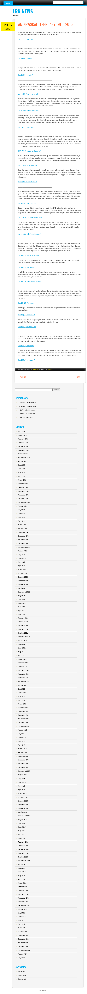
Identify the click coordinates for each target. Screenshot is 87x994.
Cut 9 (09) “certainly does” (27, 182)
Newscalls (36, 369)
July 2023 (21, 555)
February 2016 (23, 887)
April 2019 (21, 745)
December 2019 (23, 715)
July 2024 (21, 510)
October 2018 (23, 767)
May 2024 (21, 517)
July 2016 (21, 868)
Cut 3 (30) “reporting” (25, 75)
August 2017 (22, 820)
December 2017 (23, 805)
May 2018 (21, 786)
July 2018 (21, 778)
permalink (50, 369)
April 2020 (21, 700)
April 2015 (21, 924)
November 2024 (23, 495)
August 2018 (22, 775)
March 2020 (22, 704)
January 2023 (23, 577)
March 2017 (22, 838)
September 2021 (24, 637)
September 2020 (24, 681)
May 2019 (21, 741)
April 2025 (21, 476)
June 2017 (21, 827)
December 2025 (23, 446)
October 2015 (23, 902)
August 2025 (22, 461)
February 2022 (23, 618)
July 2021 (21, 644)
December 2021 (23, 625)
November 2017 (23, 808)
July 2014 (21, 958)
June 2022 (21, 603)
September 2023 (24, 547)
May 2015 (21, 920)
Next (79, 377)
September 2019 (24, 726)
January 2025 (23, 487)
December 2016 (23, 849)
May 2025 (21, 472)
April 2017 (21, 834)
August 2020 (22, 685)
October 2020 (23, 678)
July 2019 (21, 734)
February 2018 (23, 797)
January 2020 (23, 711)
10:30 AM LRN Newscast (27, 406)
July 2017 (21, 823)
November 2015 (23, 898)
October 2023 (23, 543)
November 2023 (23, 540)
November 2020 (23, 674)
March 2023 (22, 569)
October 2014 (23, 946)
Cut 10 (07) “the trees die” (27, 203)
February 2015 (23, 931)
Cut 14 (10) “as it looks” (26, 267)
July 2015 (21, 913)
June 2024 (21, 513)
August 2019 (22, 730)
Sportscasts (22, 979)
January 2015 (23, 935)
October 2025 (23, 454)
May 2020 (21, 696)
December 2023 (23, 536)
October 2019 (23, 722)
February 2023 (23, 573)
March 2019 (22, 749)
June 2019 (21, 737)
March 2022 (22, 614)
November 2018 (23, 764)
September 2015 (24, 905)
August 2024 (22, 506)
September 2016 (24, 861)
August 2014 (22, 954)
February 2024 (23, 528)
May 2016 (21, 875)
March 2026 (22, 435)
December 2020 (23, 670)
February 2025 (23, 484)
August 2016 (22, 864)
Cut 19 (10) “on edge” (26, 346)
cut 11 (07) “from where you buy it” (30, 217)
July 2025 (21, 465)
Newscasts (22, 975)
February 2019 (23, 752)
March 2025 (22, 480)
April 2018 (21, 790)
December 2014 (23, 939)
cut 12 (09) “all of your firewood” (29, 234)
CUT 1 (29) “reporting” (26, 39)
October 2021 (23, 633)
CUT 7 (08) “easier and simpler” (29, 151)
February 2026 (23, 439)
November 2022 (23, 584)
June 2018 (21, 782)
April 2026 (21, 431)
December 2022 (23, 581)
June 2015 (21, 917)
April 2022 (21, 611)
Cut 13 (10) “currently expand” (29, 255)
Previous (22, 377)
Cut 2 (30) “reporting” (25, 58)
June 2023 (21, 558)
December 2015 (23, 894)
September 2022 (24, 592)
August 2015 (22, 909)
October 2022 (23, 588)
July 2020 (21, 689)
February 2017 (23, 842)
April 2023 (21, 566)
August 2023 (22, 551)
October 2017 (23, 812)
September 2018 (24, 771)
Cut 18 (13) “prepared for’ (27, 327)
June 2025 (21, 469)
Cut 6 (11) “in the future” (26, 127)
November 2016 (23, 853)
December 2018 (23, 760)
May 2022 (21, 607)
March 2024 (22, 525)
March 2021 (22, 659)
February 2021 (23, 663)
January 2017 (23, 846)
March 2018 (22, 793)
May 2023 (21, 562)
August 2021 (22, 640)
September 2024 (24, 502)
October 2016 (23, 857)
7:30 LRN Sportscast (26, 417)
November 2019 (23, 719)
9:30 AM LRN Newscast (27, 410)
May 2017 (21, 831)
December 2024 (23, 491)
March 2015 (22, 928)
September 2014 (24, 950)
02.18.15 (8, 25)
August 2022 (22, 596)
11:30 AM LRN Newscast (27, 403)
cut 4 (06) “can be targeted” (28, 94)
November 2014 (23, 943)
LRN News (23, 11)
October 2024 (23, 499)
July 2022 (21, 599)
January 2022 (23, 622)
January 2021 (23, 666)
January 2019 (23, 756)
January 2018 (23, 801)
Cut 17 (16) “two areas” (26, 315)
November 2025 (23, 450)
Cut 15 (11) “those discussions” (29, 282)
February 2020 (23, 708)
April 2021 (21, 655)
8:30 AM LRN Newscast (27, 414)
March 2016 (22, 883)
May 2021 (21, 652)
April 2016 (21, 879)
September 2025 (24, 457)
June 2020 (21, 693)
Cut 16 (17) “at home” (26, 303)
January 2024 (23, 532)
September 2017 (24, 816)
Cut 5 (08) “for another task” (28, 111)
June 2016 (21, 872)
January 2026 (23, 443)
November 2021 (23, 629)
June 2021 (21, 648)
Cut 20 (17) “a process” (26, 360)
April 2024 (21, 521)
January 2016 (23, 890)
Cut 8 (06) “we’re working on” (29, 165)
